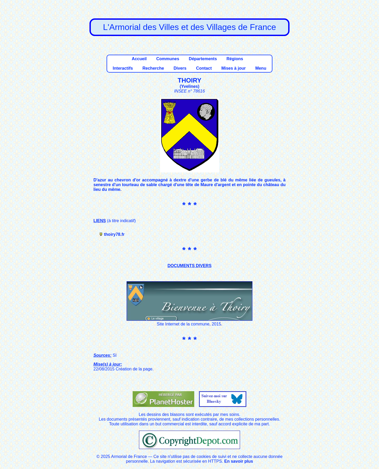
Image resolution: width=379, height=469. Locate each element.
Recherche (153, 68)
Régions (234, 59)
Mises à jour (233, 68)
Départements (203, 59)
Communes (167, 59)
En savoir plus (238, 461)
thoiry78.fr (114, 234)
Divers (180, 68)
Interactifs (123, 68)
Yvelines (189, 86)
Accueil (139, 59)
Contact (204, 68)
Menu (260, 68)
